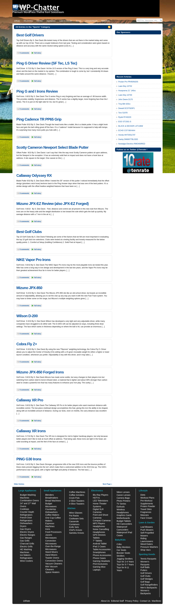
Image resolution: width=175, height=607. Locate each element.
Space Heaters (52, 572)
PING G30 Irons (28, 459)
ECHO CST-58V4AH (126, 130)
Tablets (96, 538)
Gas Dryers (25, 529)
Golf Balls (145, 567)
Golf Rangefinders (149, 584)
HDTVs (96, 498)
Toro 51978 (122, 113)
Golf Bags (145, 582)
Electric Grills (26, 546)
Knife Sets (74, 527)
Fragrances (145, 512)
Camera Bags (123, 498)
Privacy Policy (132, 601)
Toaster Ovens (52, 558)
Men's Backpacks (148, 587)
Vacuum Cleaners (53, 563)
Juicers (48, 535)
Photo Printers (123, 501)
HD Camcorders (124, 524)
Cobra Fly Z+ (26, 344)
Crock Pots (74, 498)
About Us (105, 601)
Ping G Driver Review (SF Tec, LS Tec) (46, 63)
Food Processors (53, 532)
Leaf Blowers (146, 527)
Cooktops (24, 509)
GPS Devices (99, 535)
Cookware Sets (76, 518)
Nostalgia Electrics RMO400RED (131, 144)
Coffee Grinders (76, 495)
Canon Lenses (123, 495)
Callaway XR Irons (31, 431)
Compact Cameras (102, 520)
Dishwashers (26, 523)
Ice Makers (25, 555)
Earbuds (121, 506)
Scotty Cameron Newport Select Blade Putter (52, 147)
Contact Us (145, 601)
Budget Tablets (124, 521)
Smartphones (99, 552)
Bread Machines (53, 500)
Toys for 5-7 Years (125, 564)
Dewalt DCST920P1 (126, 108)
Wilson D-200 (27, 316)
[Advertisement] (138, 54)
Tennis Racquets (148, 558)
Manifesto (156, 601)
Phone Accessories (102, 555)
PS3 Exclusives (100, 564)
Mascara (144, 515)
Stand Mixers (51, 552)
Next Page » (107, 484)
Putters (143, 570)
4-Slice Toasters (76, 503)
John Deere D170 (125, 99)
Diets (142, 495)
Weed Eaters (146, 544)
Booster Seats (123, 553)
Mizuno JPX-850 (29, 288)
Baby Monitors (123, 547)
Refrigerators (26, 558)
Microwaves (51, 538)
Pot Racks (74, 515)
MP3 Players (99, 523)
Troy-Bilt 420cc (124, 104)
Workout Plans (147, 498)
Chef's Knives (75, 530)
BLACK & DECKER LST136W (130, 126)
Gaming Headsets (101, 561)
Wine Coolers (26, 561)
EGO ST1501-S (124, 122)
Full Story (37, 53)
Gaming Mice (99, 567)
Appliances (50, 21)
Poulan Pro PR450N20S (128, 82)
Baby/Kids (105, 21)
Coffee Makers (52, 515)
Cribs (119, 544)
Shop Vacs (145, 550)
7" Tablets (97, 540)
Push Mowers (146, 530)
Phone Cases (99, 558)
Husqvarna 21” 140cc (127, 91)
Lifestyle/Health (91, 21)
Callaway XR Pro (29, 400)
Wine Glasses (75, 513)
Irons (47, 529)
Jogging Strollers (125, 558)
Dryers (23, 526)
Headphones (99, 526)
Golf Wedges (146, 579)
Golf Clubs (145, 576)
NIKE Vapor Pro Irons (33, 260)
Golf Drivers (146, 573)
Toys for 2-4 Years (125, 561)
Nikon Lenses (123, 492)
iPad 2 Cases (99, 546)
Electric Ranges (27, 535)
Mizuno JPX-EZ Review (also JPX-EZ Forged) (52, 204)
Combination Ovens (29, 500)
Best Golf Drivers (30, 35)
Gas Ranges (26, 538)
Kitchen (39, 21)
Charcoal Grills (27, 543)
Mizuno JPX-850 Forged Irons (40, 372)
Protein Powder (147, 506)
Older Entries (19, 484)
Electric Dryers (27, 532)
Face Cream (146, 518)
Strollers (120, 556)
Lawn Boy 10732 (125, 86)
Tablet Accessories (102, 549)
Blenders (49, 495)
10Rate (17, 21)
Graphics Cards (124, 515)
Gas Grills (24, 540)
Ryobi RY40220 (124, 117)
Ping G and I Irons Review (37, 91)
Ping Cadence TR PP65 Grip (38, 119)
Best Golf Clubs (29, 232)
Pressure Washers (149, 547)
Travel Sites (146, 509)
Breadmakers (51, 498)
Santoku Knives (76, 533)
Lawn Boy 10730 (125, 95)
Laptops (97, 569)
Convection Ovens (54, 560)
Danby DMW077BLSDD (128, 139)
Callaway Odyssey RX (34, 175)
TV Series (121, 503)
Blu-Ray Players (100, 495)
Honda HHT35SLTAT (126, 135)
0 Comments (24, 53)
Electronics (28, 21)
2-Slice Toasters (76, 501)
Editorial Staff (117, 601)
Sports (78, 21)
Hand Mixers (51, 555)
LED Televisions (100, 500)
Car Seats (121, 550)
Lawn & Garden (65, 21)
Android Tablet (100, 543)
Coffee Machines (77, 492)
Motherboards (123, 518)
